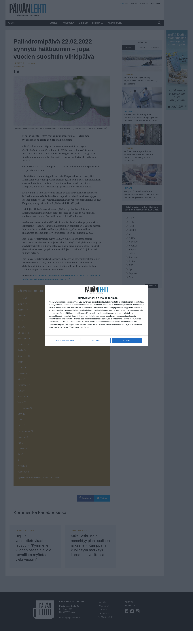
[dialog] (96, 315)
